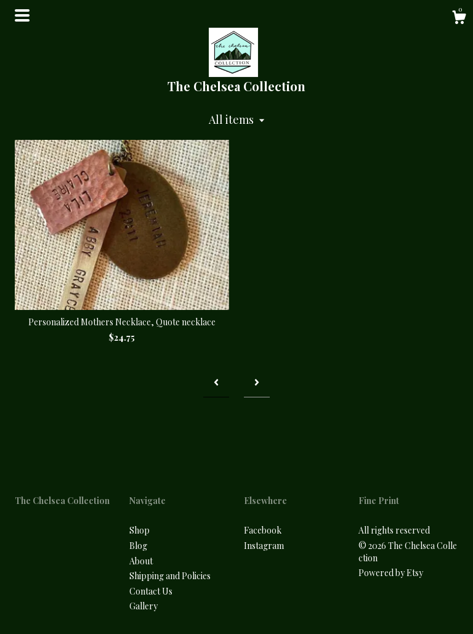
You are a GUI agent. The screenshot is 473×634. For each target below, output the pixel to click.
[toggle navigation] (22, 15)
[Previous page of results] (216, 382)
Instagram (264, 545)
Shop (139, 530)
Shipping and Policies (170, 576)
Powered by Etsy (390, 573)
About (141, 561)
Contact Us (150, 591)
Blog (138, 545)
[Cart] (459, 18)
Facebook (262, 530)
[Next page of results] (257, 382)
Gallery (143, 606)
